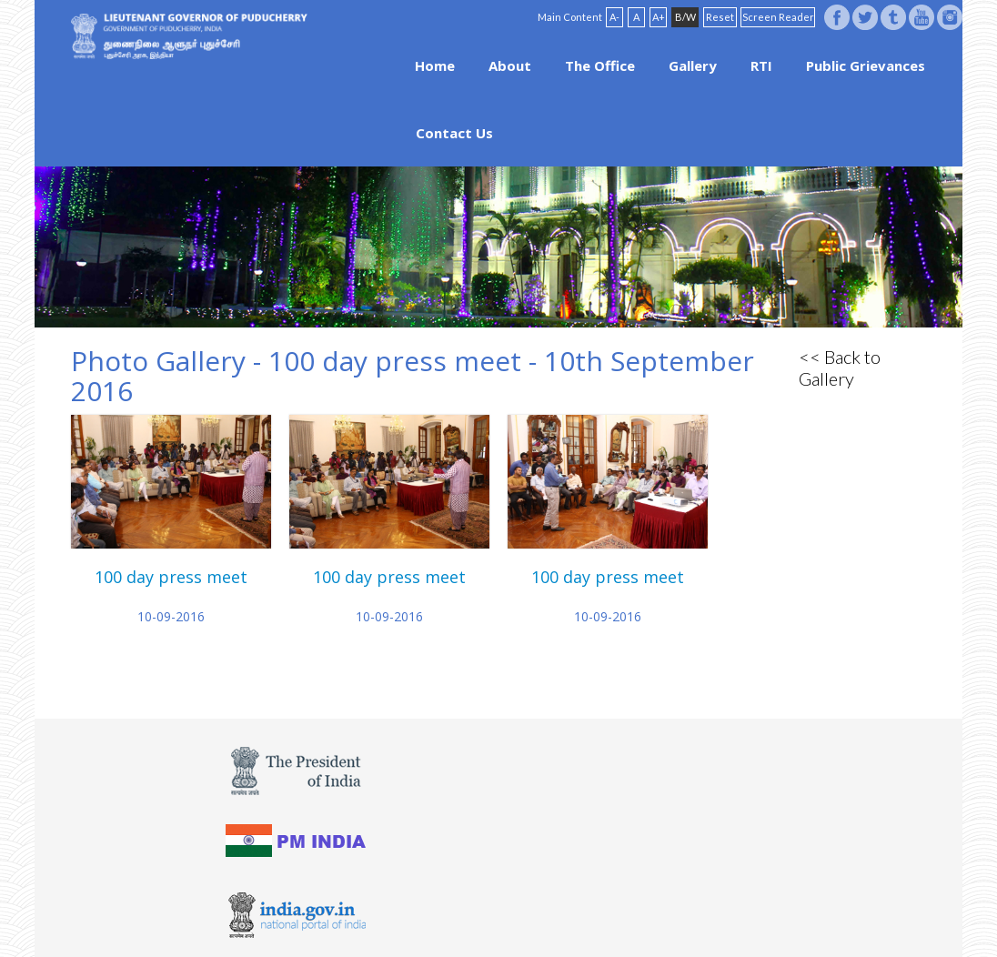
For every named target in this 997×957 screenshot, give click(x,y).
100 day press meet (171, 577)
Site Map (569, 913)
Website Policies (456, 913)
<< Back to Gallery (840, 367)
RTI (761, 65)
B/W (685, 17)
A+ (658, 17)
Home (435, 65)
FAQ (523, 913)
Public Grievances (865, 65)
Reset (720, 17)
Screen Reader (778, 17)
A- (614, 17)
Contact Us (454, 133)
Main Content (570, 17)
